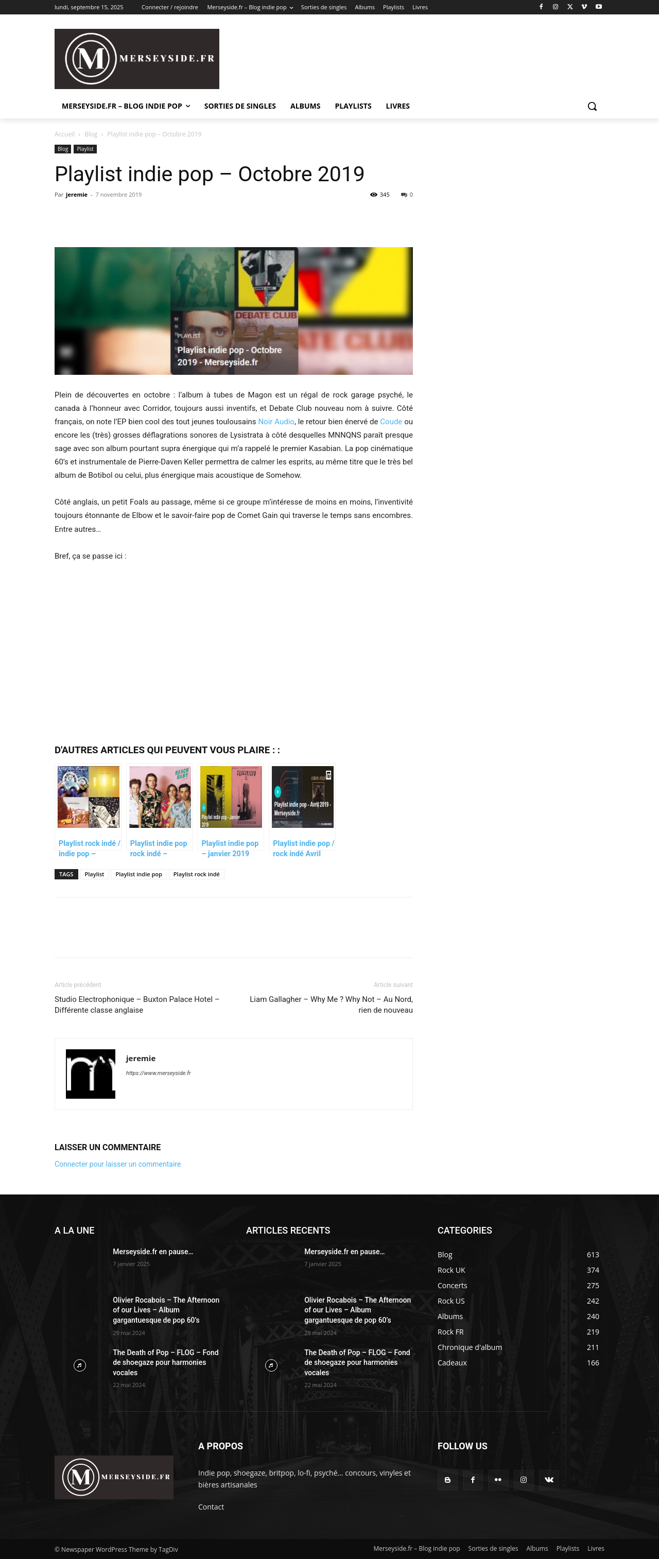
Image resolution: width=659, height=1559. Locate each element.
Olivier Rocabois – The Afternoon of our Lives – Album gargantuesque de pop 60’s (166, 1310)
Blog (91, 134)
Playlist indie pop (138, 874)
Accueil (65, 134)
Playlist (85, 148)
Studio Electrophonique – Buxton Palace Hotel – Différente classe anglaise (137, 1005)
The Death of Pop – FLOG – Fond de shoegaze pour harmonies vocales (166, 1362)
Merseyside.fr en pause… (153, 1252)
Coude (391, 421)
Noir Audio (276, 421)
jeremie (77, 194)
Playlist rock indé (197, 874)
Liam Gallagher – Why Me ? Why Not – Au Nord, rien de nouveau (331, 1005)
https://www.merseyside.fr (158, 1073)
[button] (592, 106)
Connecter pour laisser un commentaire (118, 1164)
